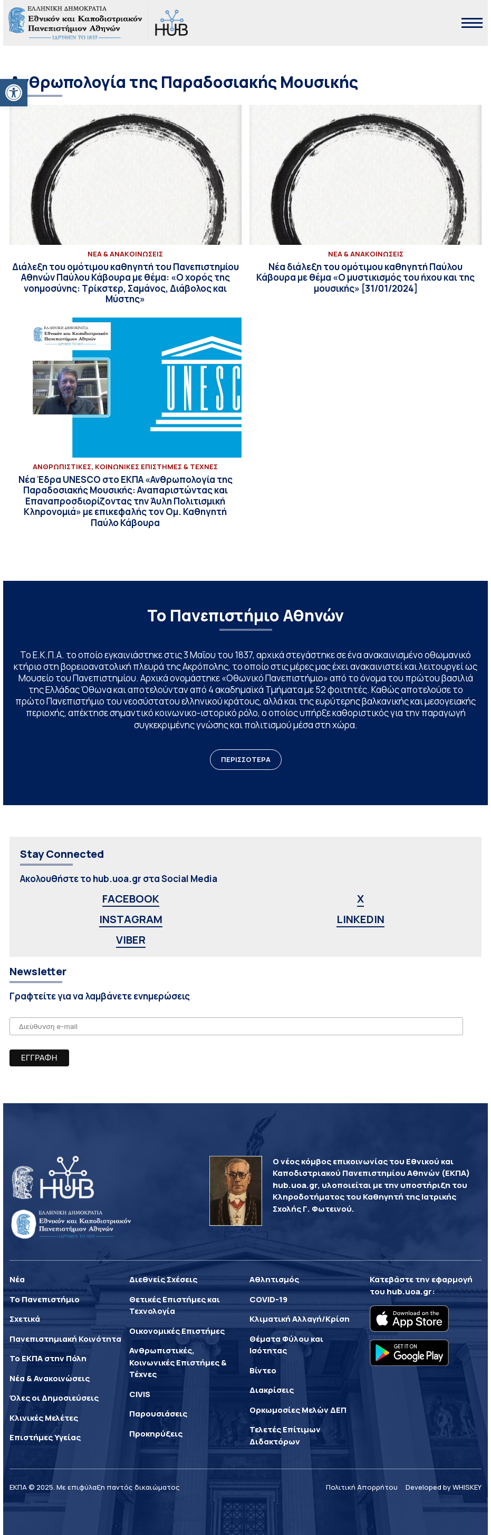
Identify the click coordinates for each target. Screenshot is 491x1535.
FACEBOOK (130, 899)
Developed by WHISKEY (444, 1487)
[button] (13, 92)
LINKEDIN (360, 919)
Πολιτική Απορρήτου (362, 1487)
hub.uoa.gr (409, 1291)
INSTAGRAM (130, 919)
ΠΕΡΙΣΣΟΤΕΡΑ (246, 759)
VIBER (131, 940)
